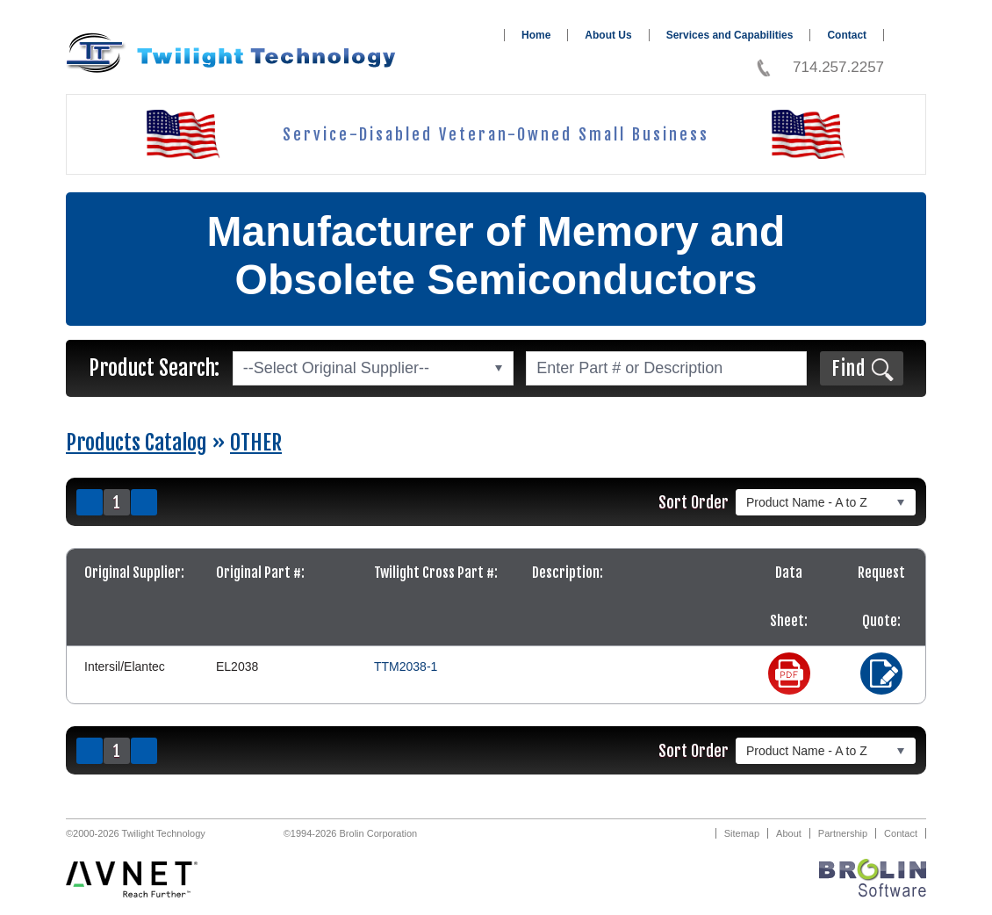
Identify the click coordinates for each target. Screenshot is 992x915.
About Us (608, 35)
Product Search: (154, 368)
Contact (846, 35)
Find (848, 368)
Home (535, 35)
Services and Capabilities (730, 35)
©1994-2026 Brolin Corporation (350, 833)
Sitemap (741, 833)
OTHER (256, 442)
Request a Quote (881, 673)
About (789, 833)
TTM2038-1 (405, 666)
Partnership (842, 833)
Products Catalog (136, 442)
